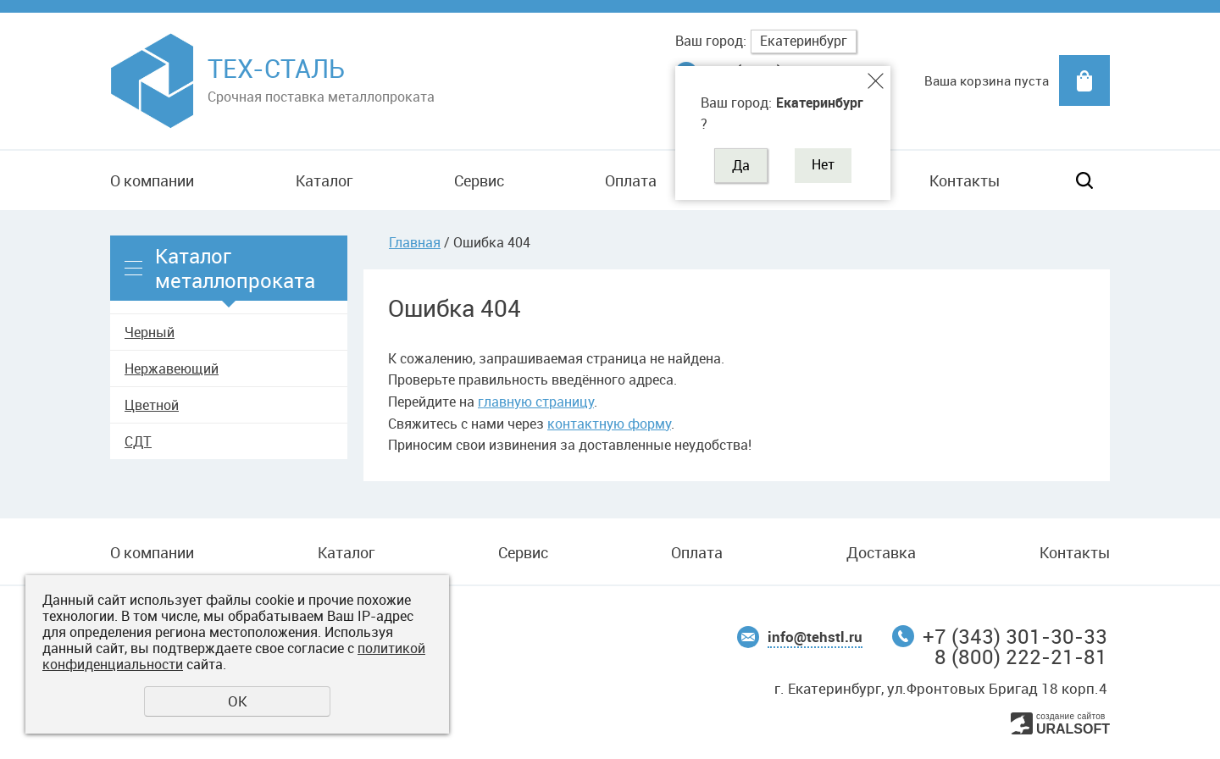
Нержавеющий (172, 368)
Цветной (152, 405)
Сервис (479, 180)
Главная (415, 242)
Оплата (631, 180)
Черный (150, 332)
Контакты (964, 180)
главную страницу (536, 401)
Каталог (324, 180)
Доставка (881, 552)
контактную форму (609, 423)
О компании (152, 180)
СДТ (138, 441)
